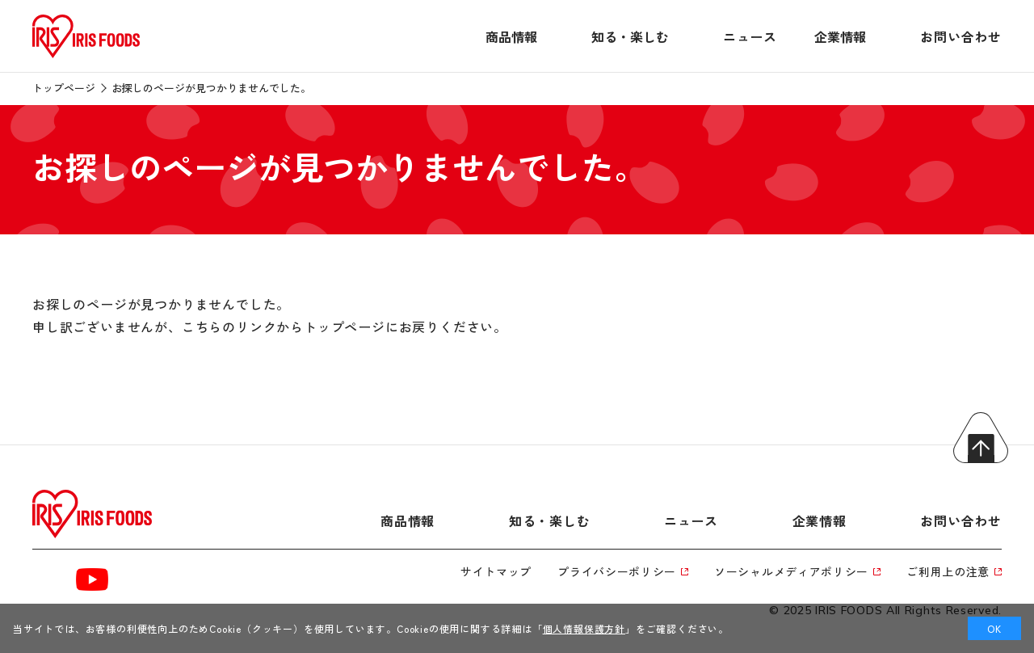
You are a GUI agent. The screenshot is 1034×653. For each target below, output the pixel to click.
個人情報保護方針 (584, 628)
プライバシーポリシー (622, 571)
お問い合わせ (961, 36)
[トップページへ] (86, 58)
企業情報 (840, 36)
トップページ (63, 87)
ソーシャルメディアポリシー (797, 571)
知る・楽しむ (630, 36)
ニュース (750, 36)
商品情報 (511, 36)
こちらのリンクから (243, 326)
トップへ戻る (980, 437)
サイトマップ (496, 571)
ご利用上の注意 (954, 571)
